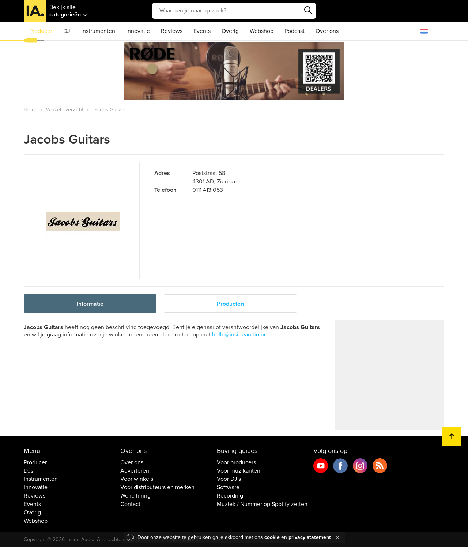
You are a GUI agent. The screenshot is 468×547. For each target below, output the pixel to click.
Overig (230, 31)
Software (228, 487)
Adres (162, 173)
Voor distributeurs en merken (157, 487)
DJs (28, 471)
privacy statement (309, 537)
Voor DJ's (229, 479)
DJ (66, 31)
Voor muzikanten (238, 471)
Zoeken (308, 10)
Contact (130, 504)
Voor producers (236, 462)
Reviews (171, 31)
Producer (40, 31)
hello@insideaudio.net (240, 334)
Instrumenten (98, 31)
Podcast (294, 31)
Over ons (327, 31)
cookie (272, 537)
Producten (230, 304)
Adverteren (134, 471)
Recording (230, 495)
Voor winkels (136, 479)
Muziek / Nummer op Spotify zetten (262, 504)
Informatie (90, 304)
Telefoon (165, 190)
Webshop (261, 31)
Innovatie (138, 31)
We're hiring (135, 495)
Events (202, 31)
